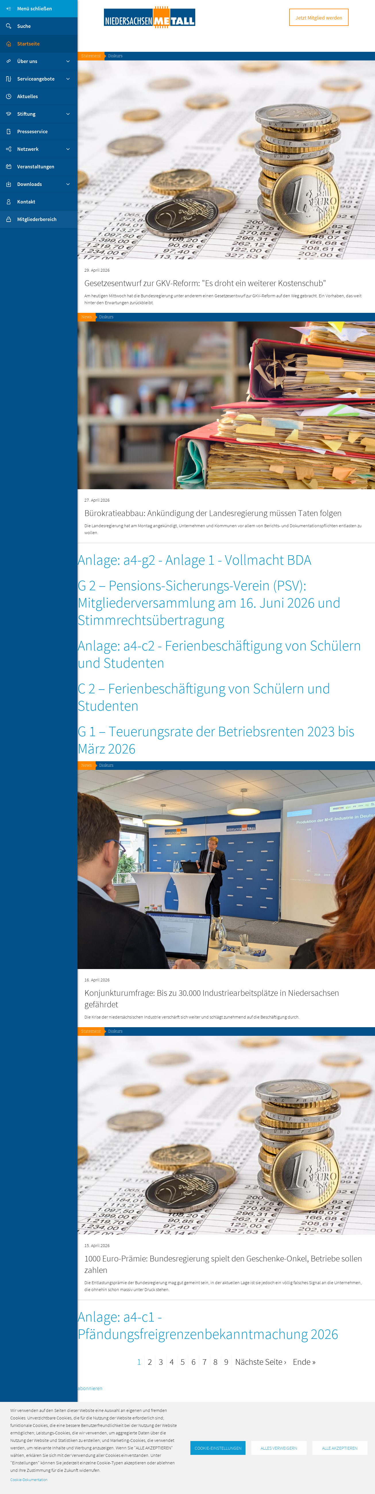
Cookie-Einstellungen (218, 1448)
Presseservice (32, 131)
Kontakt (26, 201)
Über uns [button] (27, 61)
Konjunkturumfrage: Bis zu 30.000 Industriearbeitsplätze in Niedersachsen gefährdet (211, 998)
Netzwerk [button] (27, 149)
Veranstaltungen (35, 166)
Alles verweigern (279, 1448)
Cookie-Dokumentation (28, 1479)
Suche (15, 26)
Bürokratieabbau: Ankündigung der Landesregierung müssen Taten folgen (213, 512)
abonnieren (90, 1388)
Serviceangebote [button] (36, 78)
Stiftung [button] (26, 114)
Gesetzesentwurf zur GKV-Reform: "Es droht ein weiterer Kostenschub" (205, 282)
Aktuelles (27, 96)
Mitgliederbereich (28, 219)
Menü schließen (26, 8)
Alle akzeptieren (339, 1448)
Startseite (28, 43)
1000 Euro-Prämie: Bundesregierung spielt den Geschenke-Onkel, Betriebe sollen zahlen (223, 1264)
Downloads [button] (29, 184)
